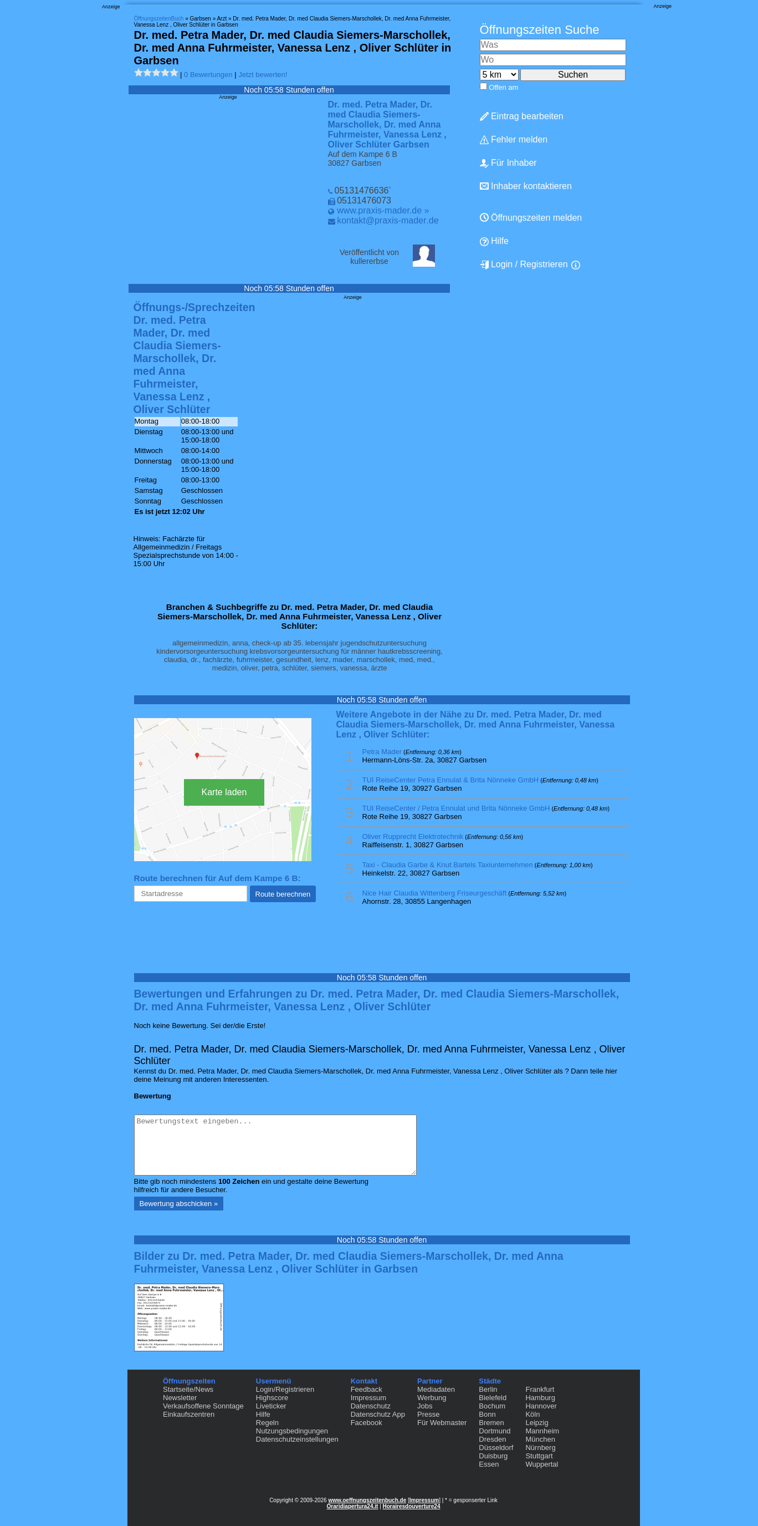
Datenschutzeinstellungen (297, 1439)
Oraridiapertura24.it (352, 1506)
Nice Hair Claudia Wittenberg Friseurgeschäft (434, 893)
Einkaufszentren (188, 1414)
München (540, 1439)
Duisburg (493, 1456)
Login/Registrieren (285, 1389)
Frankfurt (539, 1389)
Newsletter (180, 1397)
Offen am (503, 87)
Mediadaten (436, 1389)
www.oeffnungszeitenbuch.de (367, 1500)
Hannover (540, 1406)
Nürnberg (540, 1447)
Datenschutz (371, 1406)
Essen (489, 1464)
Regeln (267, 1422)
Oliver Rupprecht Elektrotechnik (413, 836)
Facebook (366, 1422)
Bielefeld (492, 1397)
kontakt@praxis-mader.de (387, 220)
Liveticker (271, 1406)
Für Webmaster (442, 1422)
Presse (428, 1414)
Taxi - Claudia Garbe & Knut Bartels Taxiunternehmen (447, 865)
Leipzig (536, 1422)
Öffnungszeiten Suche (540, 30)
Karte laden (224, 792)
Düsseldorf (496, 1447)
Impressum (368, 1397)
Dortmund (494, 1431)
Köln (532, 1414)
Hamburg (540, 1397)
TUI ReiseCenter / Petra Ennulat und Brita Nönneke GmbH (456, 808)
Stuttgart (538, 1456)
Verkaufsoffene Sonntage (203, 1406)
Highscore (272, 1397)
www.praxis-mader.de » (383, 210)
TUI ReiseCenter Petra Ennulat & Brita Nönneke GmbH (450, 780)
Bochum (492, 1406)
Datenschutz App (378, 1414)
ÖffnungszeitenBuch (159, 19)
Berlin (488, 1389)
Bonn (487, 1414)
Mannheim (542, 1431)
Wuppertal (541, 1464)
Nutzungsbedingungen (292, 1431)
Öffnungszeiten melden (531, 217)
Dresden (492, 1439)
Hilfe (494, 241)
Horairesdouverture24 (412, 1506)
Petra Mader (382, 751)
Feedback (366, 1389)
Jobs (424, 1406)
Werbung (432, 1397)
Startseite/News (188, 1389)
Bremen (491, 1422)
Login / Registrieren (524, 264)
